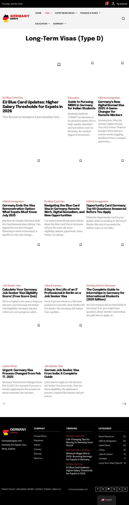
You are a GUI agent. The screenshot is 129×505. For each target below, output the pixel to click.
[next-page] (124, 403)
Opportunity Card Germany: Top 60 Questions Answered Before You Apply (106, 209)
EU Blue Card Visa (13, 97)
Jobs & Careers (53, 285)
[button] (123, 18)
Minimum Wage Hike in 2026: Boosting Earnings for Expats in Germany (79, 457)
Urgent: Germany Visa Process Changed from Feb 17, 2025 (21, 373)
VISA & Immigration (109, 97)
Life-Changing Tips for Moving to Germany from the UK (79, 442)
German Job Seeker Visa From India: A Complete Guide (61, 373)
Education (73, 97)
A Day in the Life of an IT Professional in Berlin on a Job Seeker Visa (62, 293)
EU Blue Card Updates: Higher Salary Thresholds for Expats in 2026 (33, 106)
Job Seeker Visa (11, 285)
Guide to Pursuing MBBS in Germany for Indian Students (81, 105)
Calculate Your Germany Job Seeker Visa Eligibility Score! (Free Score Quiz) (19, 293)
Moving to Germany (75, 436)
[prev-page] (5, 403)
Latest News (9, 366)
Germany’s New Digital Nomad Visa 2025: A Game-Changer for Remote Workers (111, 108)
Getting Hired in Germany (100, 285)
